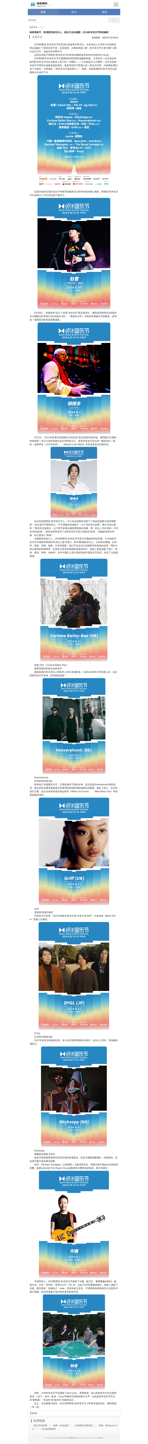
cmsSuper (100, 1438)
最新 (43, 12)
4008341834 (72, 1438)
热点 (74, 12)
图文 (104, 12)
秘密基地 (33, 27)
